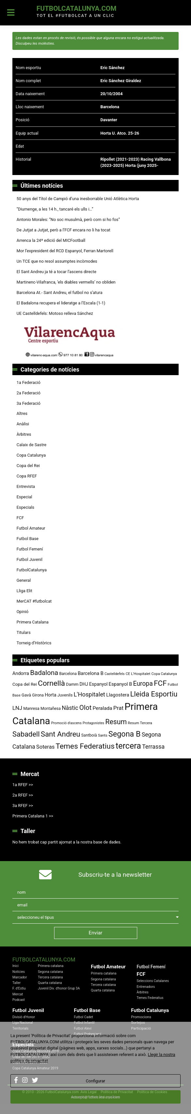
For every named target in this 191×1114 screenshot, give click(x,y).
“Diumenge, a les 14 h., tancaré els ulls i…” (55, 209)
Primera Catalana (33, 622)
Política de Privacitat (117, 1092)
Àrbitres (24, 434)
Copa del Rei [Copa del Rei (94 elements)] (24, 684)
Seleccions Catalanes (153, 981)
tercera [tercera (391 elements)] (128, 746)
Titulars (24, 632)
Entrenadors (146, 987)
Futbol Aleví (83, 1028)
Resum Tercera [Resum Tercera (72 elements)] (140, 723)
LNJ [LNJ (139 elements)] (17, 708)
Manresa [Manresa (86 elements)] (31, 708)
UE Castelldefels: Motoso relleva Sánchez (55, 313)
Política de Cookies (152, 1092)
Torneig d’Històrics (34, 642)
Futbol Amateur (31, 528)
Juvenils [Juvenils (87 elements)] (65, 695)
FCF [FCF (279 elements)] (160, 683)
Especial (24, 496)
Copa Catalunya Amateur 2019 (35, 1068)
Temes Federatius (150, 998)
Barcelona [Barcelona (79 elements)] (68, 673)
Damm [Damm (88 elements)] (72, 684)
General (24, 580)
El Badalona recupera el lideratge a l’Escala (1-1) (61, 302)
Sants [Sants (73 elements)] (103, 735)
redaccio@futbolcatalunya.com (95, 1097)
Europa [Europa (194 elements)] (143, 683)
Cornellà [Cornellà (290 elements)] (51, 683)
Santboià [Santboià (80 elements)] (89, 735)
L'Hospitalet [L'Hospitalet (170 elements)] (89, 694)
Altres (22, 413)
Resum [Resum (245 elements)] (116, 722)
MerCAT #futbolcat (34, 601)
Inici (15, 966)
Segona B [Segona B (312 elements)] (125, 734)
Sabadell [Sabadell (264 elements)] (26, 734)
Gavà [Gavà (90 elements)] (26, 695)
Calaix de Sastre (32, 444)
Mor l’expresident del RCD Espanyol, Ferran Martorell (65, 250)
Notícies (18, 972)
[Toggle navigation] (11, 12)
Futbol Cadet (83, 1017)
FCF (20, 517)
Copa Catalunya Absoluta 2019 (35, 1051)
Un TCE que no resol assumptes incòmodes (57, 261)
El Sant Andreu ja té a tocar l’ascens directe (56, 271)
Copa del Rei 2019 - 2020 (31, 1057)
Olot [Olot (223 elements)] (85, 707)
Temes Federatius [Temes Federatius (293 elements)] (85, 746)
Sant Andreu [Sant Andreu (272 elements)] (60, 734)
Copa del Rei (28, 465)
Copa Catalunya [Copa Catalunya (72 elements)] (164, 674)
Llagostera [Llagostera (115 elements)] (117, 695)
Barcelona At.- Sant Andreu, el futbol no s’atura (59, 292)
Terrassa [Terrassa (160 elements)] (153, 746)
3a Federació (28, 403)
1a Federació (28, 382)
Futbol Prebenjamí (87, 1034)
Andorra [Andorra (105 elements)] (20, 673)
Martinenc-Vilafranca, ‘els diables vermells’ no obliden (66, 282)
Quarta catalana (50, 983)
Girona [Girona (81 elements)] (38, 695)
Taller (16, 983)
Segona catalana (50, 972)
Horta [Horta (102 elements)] (50, 694)
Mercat (17, 994)
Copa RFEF (27, 476)
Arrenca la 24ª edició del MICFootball (51, 240)
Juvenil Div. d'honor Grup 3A (59, 988)
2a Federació (28, 392)
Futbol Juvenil (29, 559)
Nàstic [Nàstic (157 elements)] (70, 708)
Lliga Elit (24, 590)
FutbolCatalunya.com (76, 8)
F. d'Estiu (18, 988)
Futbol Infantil (84, 1022)
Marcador (19, 977)
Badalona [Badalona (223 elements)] (44, 673)
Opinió (23, 611)
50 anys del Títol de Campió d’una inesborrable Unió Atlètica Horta (78, 198)
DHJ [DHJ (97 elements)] (84, 684)
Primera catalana (50, 966)
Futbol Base (27, 538)
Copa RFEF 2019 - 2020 (30, 1062)
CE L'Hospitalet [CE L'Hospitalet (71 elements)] (137, 674)
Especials (25, 507)
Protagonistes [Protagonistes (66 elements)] (93, 723)
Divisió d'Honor (23, 1017)
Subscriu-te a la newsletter (115, 874)
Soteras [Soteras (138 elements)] (45, 747)
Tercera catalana (50, 977)
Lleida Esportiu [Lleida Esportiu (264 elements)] (154, 694)
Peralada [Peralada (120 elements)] (102, 708)
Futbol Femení (30, 549)
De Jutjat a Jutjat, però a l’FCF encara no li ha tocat (63, 229)
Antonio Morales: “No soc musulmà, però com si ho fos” (68, 219)
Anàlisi (23, 423)
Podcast (18, 1000)
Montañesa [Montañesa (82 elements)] (50, 708)
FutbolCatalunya (32, 569)
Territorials (20, 1028)
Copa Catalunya (31, 455)
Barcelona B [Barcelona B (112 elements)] (90, 673)
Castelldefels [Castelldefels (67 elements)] (115, 674)
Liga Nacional (22, 1022)
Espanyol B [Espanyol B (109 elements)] (120, 684)
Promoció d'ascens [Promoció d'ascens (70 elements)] (66, 723)
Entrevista (26, 486)
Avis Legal (88, 1092)
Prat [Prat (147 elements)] (118, 708)
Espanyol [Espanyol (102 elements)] (98, 684)
